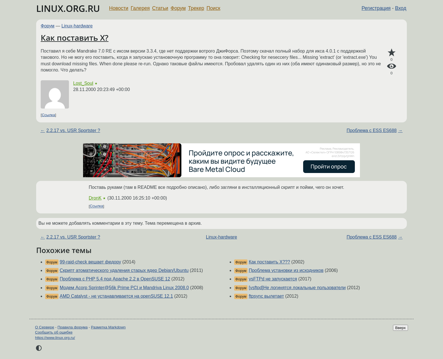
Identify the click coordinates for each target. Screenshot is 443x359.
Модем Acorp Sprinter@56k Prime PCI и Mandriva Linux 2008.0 (124, 287)
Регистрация (376, 8)
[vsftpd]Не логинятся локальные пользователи (297, 287)
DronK (95, 198)
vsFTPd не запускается (273, 278)
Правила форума (73, 327)
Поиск (213, 8)
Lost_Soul (83, 83)
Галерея (140, 8)
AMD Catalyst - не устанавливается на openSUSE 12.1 (116, 296)
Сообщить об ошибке (54, 332)
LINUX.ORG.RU (68, 8)
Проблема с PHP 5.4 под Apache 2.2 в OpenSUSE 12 (115, 278)
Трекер (196, 8)
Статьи (160, 8)
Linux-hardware (77, 25)
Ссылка (48, 115)
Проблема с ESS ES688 (372, 130)
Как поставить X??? (269, 261)
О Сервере (44, 327)
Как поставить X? (74, 37)
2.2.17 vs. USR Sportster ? (73, 130)
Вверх (400, 328)
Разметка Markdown (108, 327)
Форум (178, 8)
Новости (118, 8)
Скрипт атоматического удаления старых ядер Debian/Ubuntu (124, 270)
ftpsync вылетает (266, 296)
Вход (400, 8)
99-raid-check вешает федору (90, 261)
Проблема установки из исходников (286, 270)
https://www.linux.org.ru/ (55, 338)
